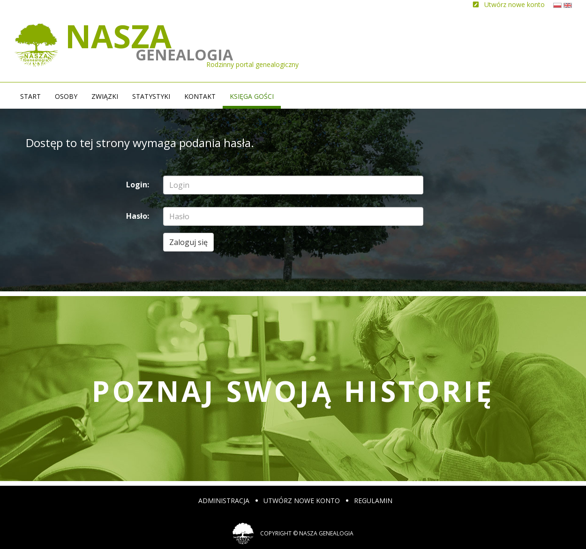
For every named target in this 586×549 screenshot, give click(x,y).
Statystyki (151, 96)
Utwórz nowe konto (301, 500)
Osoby (66, 96)
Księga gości (252, 96)
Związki (104, 96)
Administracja (223, 500)
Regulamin (373, 500)
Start (30, 96)
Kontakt (200, 96)
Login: (137, 184)
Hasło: (137, 216)
